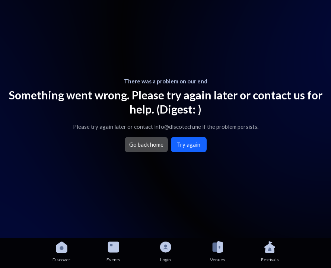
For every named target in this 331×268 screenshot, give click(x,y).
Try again (188, 144)
